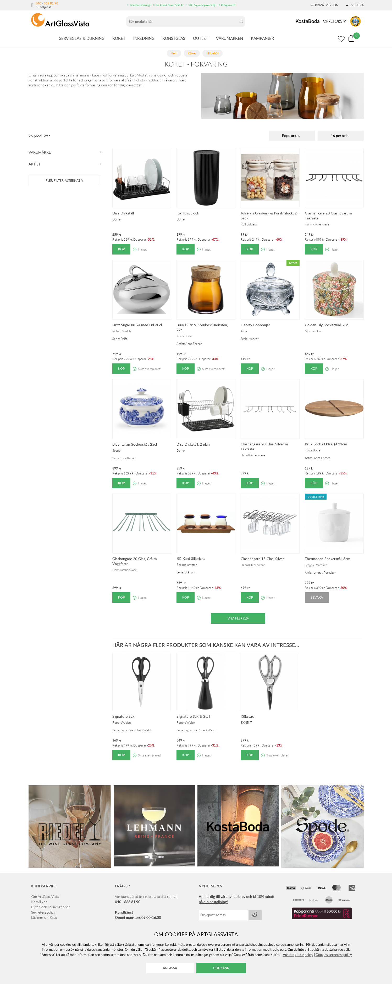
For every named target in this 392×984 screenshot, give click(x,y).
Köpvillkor (39, 902)
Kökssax (247, 716)
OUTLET (200, 38)
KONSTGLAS (173, 38)
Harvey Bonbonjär (255, 324)
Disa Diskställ (123, 213)
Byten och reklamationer (50, 907)
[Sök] (182, 21)
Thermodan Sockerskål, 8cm (327, 558)
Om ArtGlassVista (45, 896)
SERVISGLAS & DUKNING (81, 38)
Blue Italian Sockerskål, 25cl (134, 444)
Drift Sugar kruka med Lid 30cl (137, 324)
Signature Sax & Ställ (193, 716)
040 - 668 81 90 (47, 3)
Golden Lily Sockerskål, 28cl (327, 324)
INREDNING (143, 38)
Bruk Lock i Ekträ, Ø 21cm (326, 443)
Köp (121, 249)
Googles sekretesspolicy (334, 954)
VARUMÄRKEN (229, 38)
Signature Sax (123, 716)
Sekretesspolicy (43, 912)
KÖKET (118, 38)
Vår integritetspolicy (298, 954)
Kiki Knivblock (187, 213)
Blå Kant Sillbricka (190, 558)
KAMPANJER (262, 38)
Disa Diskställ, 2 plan (193, 444)
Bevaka (317, 597)
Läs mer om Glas (44, 917)
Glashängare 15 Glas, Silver (262, 558)
